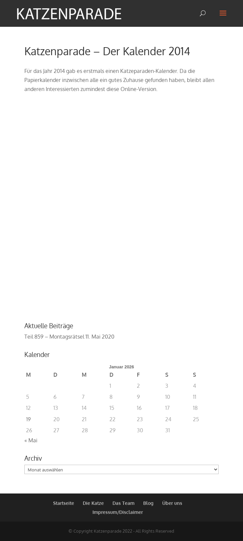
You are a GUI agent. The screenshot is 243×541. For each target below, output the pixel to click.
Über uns (172, 503)
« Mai (30, 440)
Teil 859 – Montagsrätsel (54, 336)
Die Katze (93, 503)
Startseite (63, 503)
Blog (148, 503)
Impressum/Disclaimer (117, 512)
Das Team (123, 503)
